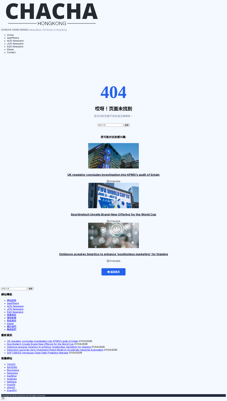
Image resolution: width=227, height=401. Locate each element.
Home (10, 34)
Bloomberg (13, 370)
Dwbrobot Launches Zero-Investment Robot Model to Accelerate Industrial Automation (55, 349)
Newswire (12, 373)
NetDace (12, 381)
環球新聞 (11, 317)
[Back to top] (3, 398)
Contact (11, 52)
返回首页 (113, 272)
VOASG (11, 387)
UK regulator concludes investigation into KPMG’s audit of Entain (113, 174)
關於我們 (11, 326)
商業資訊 (11, 314)
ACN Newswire (15, 40)
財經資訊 (11, 320)
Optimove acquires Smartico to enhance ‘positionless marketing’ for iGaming (113, 254)
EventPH (12, 390)
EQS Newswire (15, 46)
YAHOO (11, 364)
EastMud (12, 375)
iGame (10, 49)
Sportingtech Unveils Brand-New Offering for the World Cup (113, 214)
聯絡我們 (11, 329)
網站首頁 (11, 300)
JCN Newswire (15, 43)
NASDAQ (12, 367)
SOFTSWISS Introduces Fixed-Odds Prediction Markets (37, 352)
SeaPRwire (13, 37)
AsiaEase (12, 378)
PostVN (11, 384)
